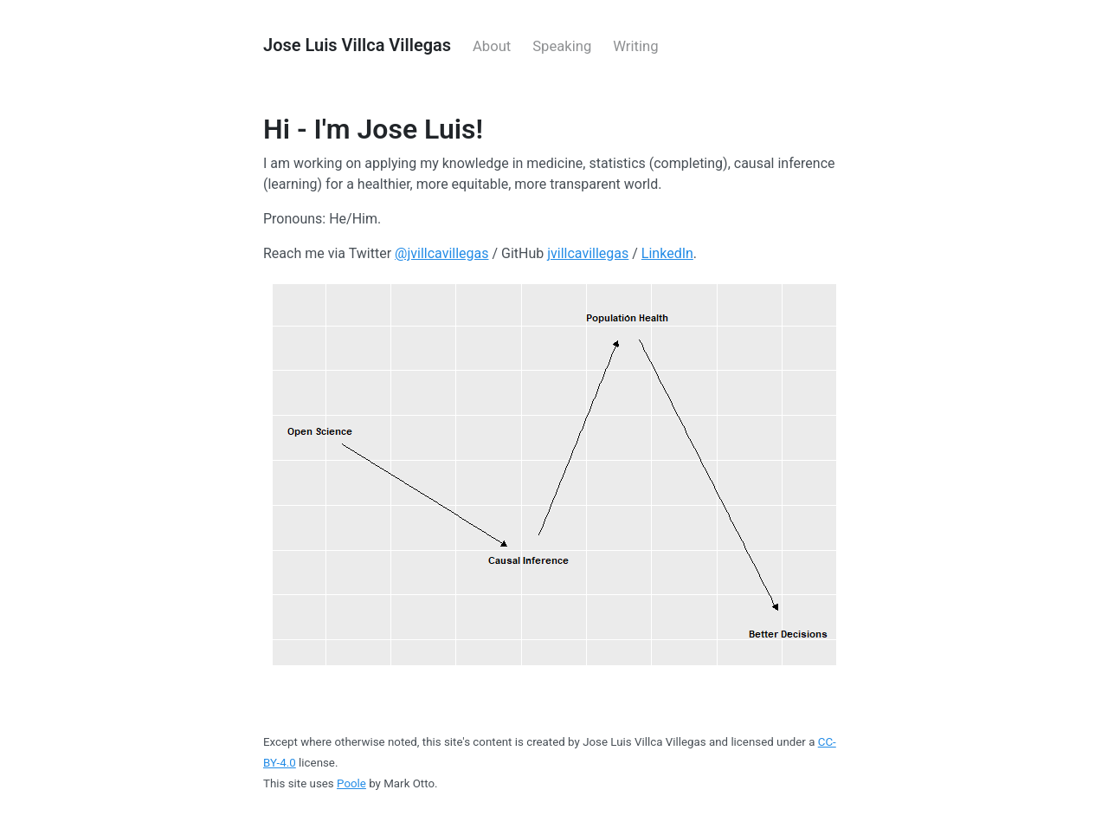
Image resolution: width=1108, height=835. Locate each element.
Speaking (561, 46)
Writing (635, 46)
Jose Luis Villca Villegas (357, 45)
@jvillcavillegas (441, 253)
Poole (351, 783)
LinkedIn (667, 253)
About (492, 46)
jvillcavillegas (587, 253)
